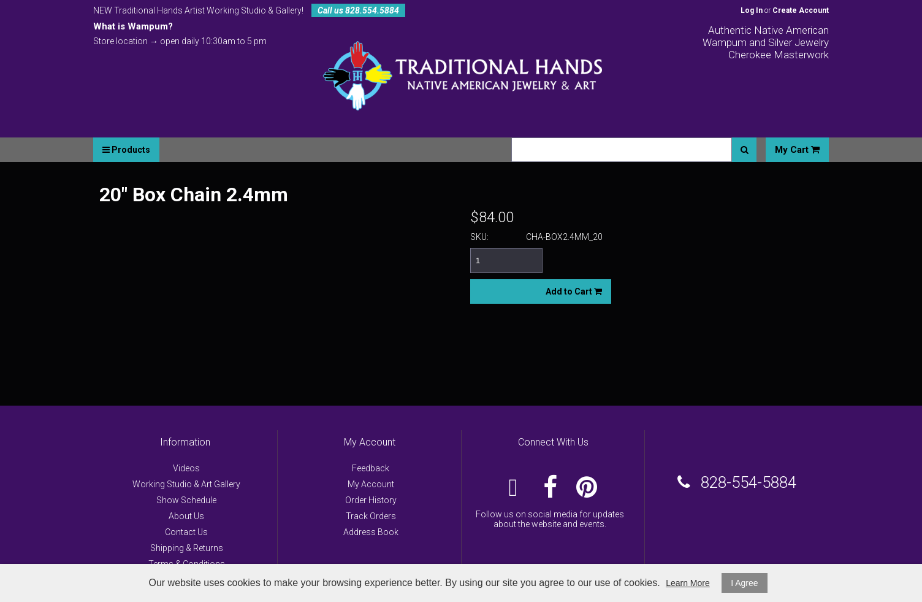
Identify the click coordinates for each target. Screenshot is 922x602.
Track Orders (371, 516)
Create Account (800, 10)
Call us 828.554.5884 (358, 10)
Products (126, 150)
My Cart (797, 149)
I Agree (744, 583)
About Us (186, 516)
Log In (752, 10)
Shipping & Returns (186, 548)
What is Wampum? (133, 26)
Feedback (370, 468)
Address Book (370, 532)
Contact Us (186, 532)
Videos (186, 468)
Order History (371, 500)
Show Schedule (186, 500)
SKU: (479, 237)
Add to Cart (574, 291)
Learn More (688, 583)
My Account (371, 484)
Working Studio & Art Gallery (186, 484)
